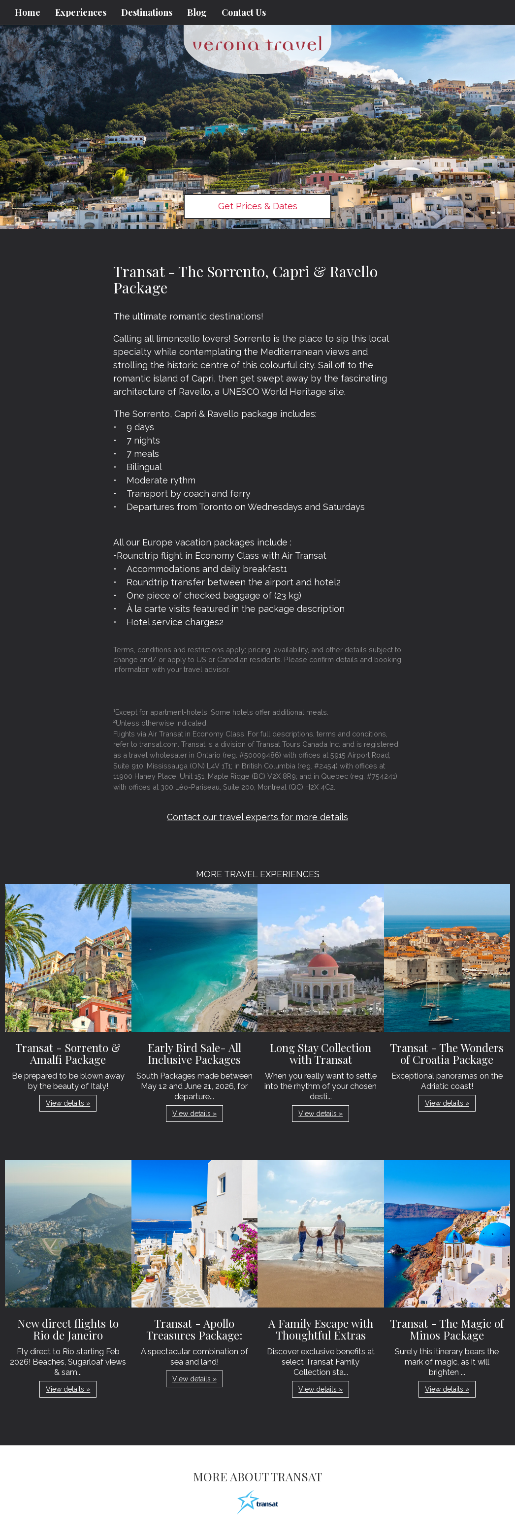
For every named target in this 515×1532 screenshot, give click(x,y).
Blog (197, 12)
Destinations (146, 12)
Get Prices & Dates (257, 206)
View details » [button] (68, 1103)
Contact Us (244, 12)
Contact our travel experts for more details (257, 817)
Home (27, 12)
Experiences (80, 12)
